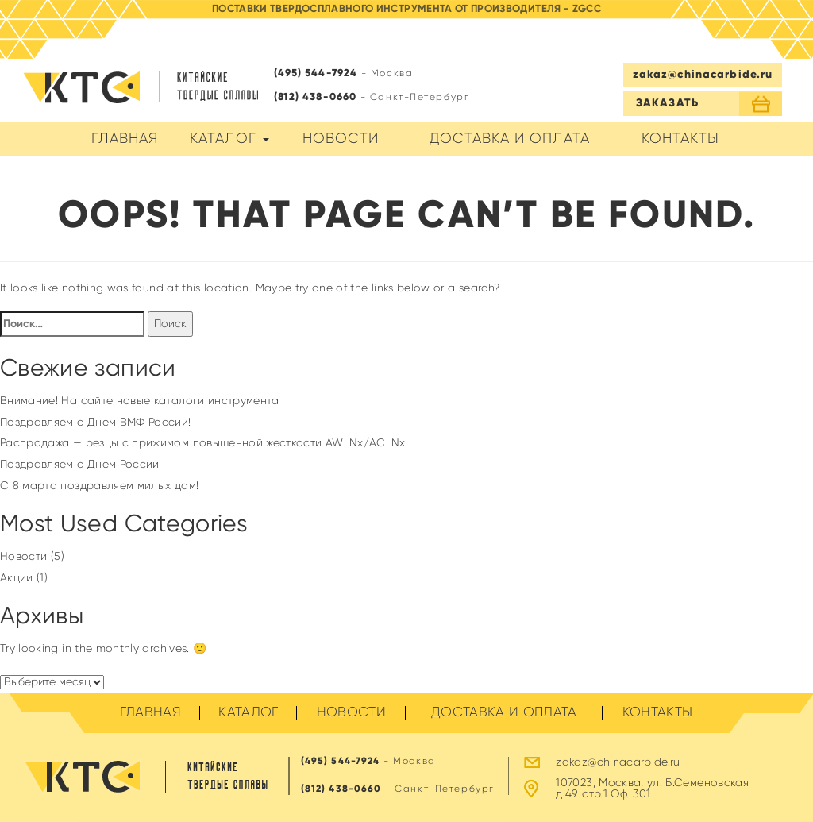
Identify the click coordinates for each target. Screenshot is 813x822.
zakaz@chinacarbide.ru (703, 74)
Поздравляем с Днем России (80, 464)
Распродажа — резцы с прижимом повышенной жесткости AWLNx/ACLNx (203, 443)
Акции (16, 578)
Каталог (229, 139)
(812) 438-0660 (315, 97)
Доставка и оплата (510, 139)
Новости (340, 139)
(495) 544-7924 (315, 73)
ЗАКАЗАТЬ (667, 103)
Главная (124, 139)
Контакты (680, 139)
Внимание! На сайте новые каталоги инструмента (139, 401)
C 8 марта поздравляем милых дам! (99, 486)
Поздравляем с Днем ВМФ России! (95, 422)
